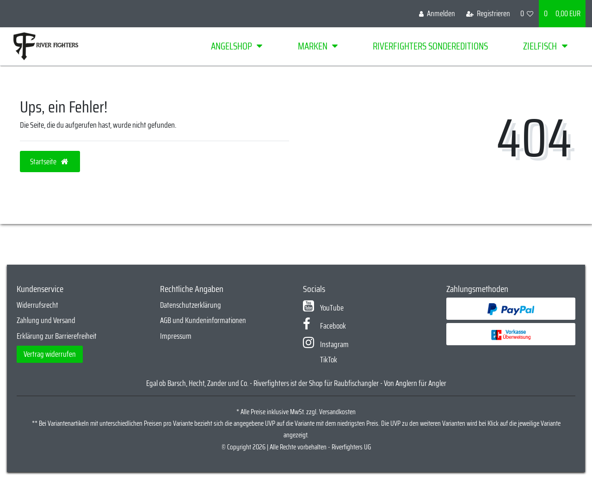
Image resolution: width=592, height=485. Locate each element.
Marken (312, 46)
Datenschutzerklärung (190, 305)
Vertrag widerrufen (50, 354)
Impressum (175, 336)
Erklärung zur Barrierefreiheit (57, 336)
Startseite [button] (50, 161)
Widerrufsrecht (37, 305)
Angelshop (231, 46)
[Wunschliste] (527, 13)
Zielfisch (540, 46)
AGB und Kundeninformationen (203, 320)
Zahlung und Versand (46, 320)
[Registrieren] (488, 13)
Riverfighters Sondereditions (430, 46)
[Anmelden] (437, 13)
